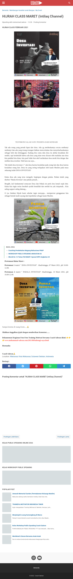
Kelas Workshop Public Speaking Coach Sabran (29, 525)
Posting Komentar (40, 22)
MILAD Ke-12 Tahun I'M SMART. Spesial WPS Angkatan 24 (29, 257)
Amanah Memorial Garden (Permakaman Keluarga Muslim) (33, 494)
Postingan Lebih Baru (11, 437)
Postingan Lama (63, 437)
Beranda (36, 568)
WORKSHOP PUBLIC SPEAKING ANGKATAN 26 (25, 254)
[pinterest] (36, 366)
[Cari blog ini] (69, 3)
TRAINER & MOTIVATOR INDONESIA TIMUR (27, 504)
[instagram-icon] (33, 558)
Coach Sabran (39, 576)
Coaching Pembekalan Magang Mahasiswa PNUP (26, 250)
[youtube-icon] (39, 558)
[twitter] (23, 366)
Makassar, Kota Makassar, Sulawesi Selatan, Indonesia (32, 356)
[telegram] (64, 366)
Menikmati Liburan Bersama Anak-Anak (26, 536)
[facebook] (9, 366)
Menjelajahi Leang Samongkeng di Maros (27, 515)
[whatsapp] (50, 366)
